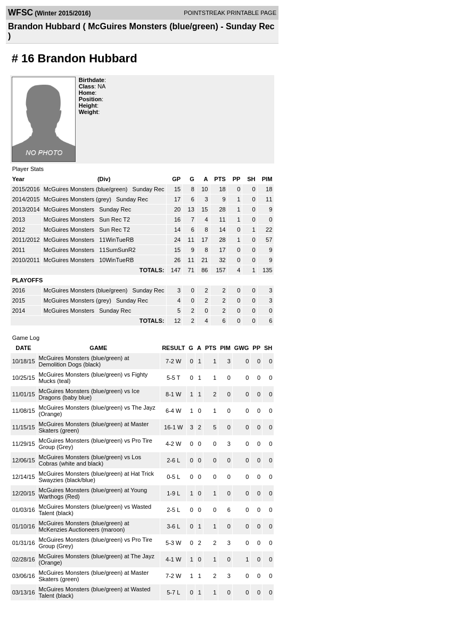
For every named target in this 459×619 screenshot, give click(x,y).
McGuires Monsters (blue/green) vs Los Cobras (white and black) (90, 460)
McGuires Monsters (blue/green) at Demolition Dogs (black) (84, 361)
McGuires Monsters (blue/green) (86, 189)
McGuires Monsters (70, 209)
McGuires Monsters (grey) (78, 199)
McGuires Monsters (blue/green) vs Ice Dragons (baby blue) (89, 394)
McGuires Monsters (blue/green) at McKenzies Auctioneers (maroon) (84, 526)
